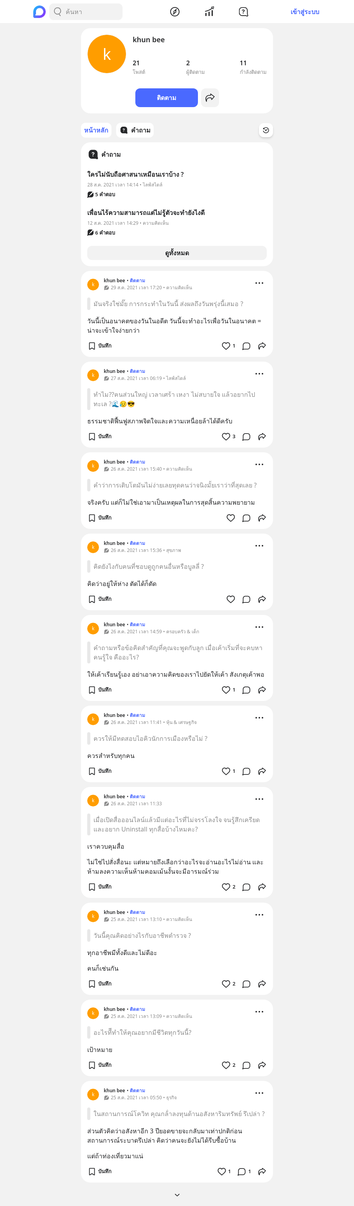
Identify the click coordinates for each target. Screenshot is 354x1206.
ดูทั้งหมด (177, 253)
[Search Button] (57, 12)
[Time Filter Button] (266, 130)
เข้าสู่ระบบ (305, 11)
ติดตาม (166, 97)
